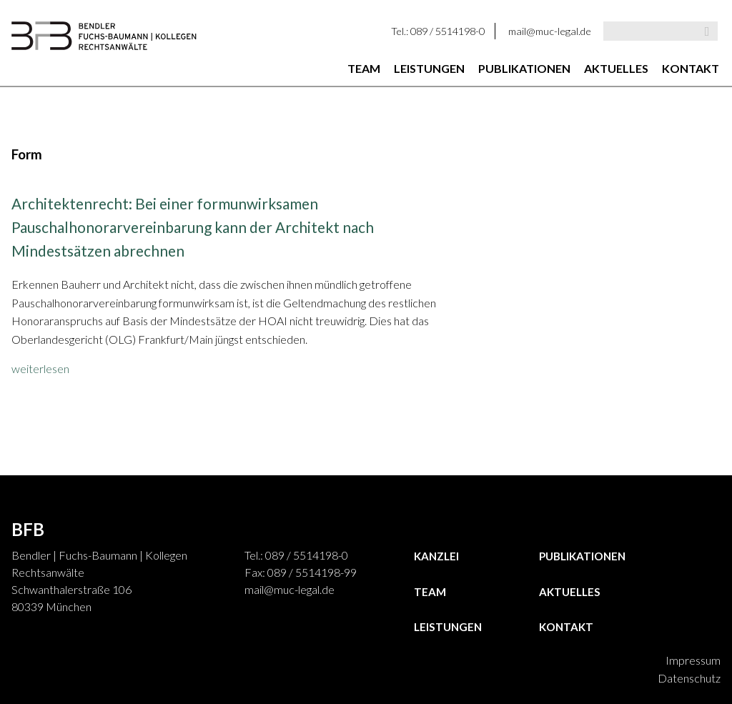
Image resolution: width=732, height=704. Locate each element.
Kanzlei (436, 556)
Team (363, 68)
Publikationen (524, 68)
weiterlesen (40, 368)
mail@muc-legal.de (549, 31)
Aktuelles (616, 68)
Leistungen (429, 68)
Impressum (693, 660)
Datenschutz (689, 678)
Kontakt (690, 68)
